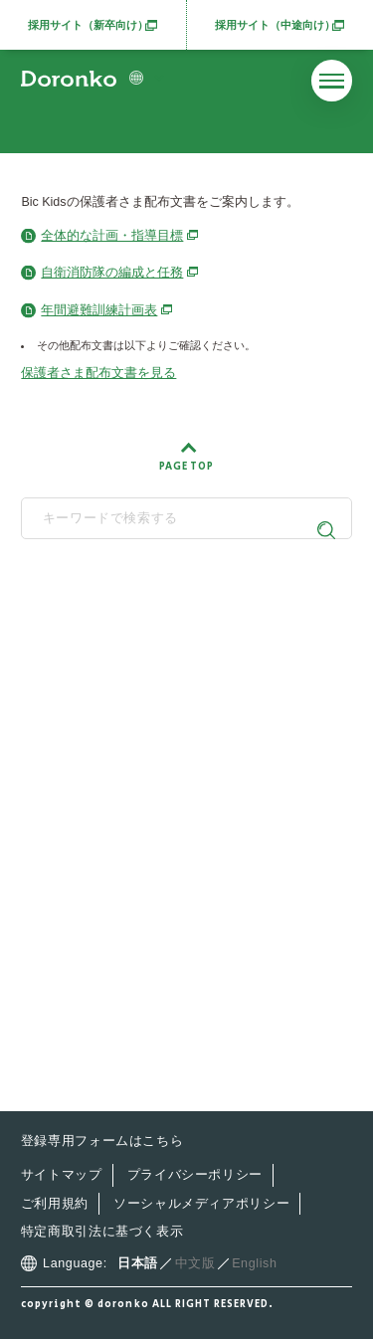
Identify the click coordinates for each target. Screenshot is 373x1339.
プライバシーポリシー (195, 1175)
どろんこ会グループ (179, 620)
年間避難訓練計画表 (99, 310)
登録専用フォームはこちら (102, 1141)
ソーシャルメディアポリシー (201, 1204)
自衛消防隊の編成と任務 (112, 273)
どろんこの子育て (109, 789)
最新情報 (79, 867)
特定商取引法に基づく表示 (102, 1232)
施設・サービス (102, 826)
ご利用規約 (55, 1204)
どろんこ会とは (102, 752)
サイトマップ (61, 1175)
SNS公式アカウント (179, 700)
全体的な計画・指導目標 (112, 236)
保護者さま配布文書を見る (98, 373)
